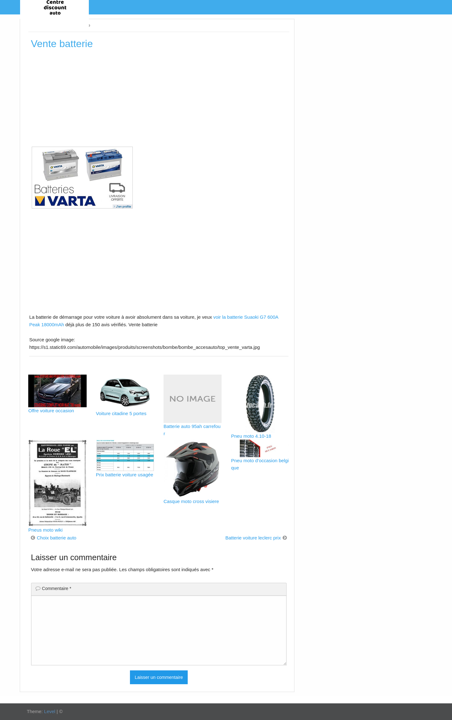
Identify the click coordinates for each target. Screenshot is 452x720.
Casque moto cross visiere (191, 501)
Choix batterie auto (56, 537)
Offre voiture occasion (51, 410)
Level (49, 711)
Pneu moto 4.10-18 (251, 436)
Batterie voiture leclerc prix (253, 537)
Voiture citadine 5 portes (121, 413)
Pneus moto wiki (45, 530)
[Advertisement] (158, 100)
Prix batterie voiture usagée (124, 474)
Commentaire (56, 588)
